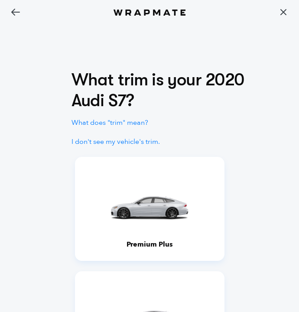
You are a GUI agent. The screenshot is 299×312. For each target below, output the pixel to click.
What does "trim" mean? (110, 122)
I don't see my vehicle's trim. (116, 141)
